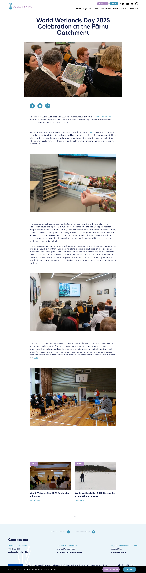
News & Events (105, 9)
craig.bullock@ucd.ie (18, 552)
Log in (114, 3)
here (36, 358)
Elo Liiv (92, 132)
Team (96, 9)
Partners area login (83, 532)
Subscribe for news (58, 532)
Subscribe (102, 3)
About (78, 9)
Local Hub (134, 9)
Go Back (74, 516)
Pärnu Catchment (102, 117)
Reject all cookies (111, 569)
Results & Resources (120, 9)
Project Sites (87, 9)
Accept (129, 569)
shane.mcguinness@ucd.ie (69, 552)
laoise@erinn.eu (118, 552)
